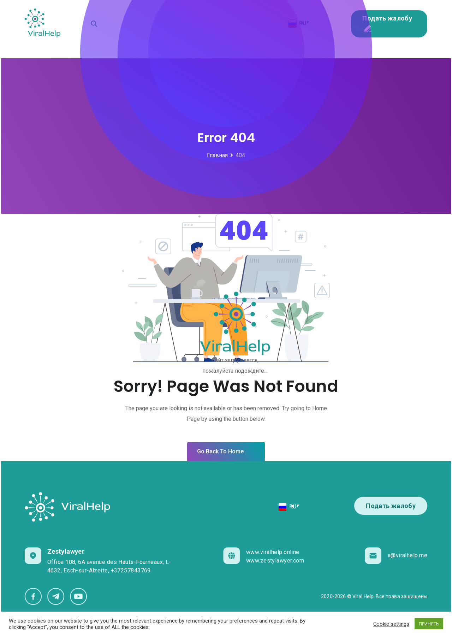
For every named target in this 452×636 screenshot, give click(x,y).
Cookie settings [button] (391, 624)
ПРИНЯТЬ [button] (429, 623)
